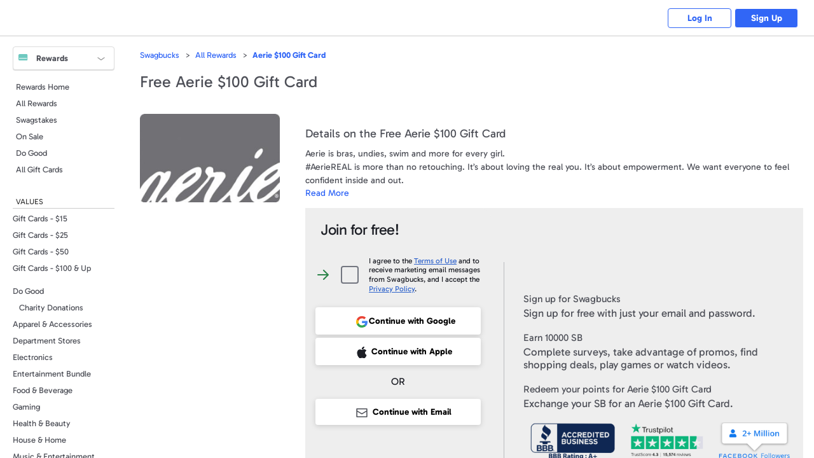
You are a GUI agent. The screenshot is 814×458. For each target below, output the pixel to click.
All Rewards (36, 103)
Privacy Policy (392, 288)
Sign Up (766, 18)
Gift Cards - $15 (40, 218)
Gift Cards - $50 (41, 251)
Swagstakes (36, 120)
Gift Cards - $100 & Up (52, 268)
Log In (699, 18)
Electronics (33, 357)
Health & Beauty (42, 423)
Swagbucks (159, 55)
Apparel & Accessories (52, 324)
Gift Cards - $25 (40, 235)
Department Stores (47, 340)
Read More (327, 193)
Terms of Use (435, 260)
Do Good (31, 153)
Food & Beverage (42, 390)
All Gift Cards (39, 169)
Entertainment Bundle (52, 373)
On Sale (29, 136)
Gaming (26, 407)
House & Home (39, 440)
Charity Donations (51, 307)
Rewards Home (42, 87)
